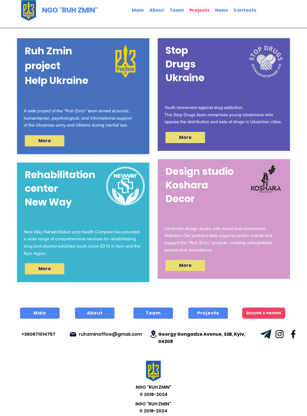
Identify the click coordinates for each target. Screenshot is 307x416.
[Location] (153, 334)
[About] (94, 313)
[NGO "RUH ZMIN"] (71, 10)
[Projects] (208, 313)
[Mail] (73, 334)
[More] (44, 140)
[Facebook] (293, 334)
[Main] (40, 313)
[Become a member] (263, 313)
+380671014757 (38, 334)
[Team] (153, 313)
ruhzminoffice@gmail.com (110, 334)
